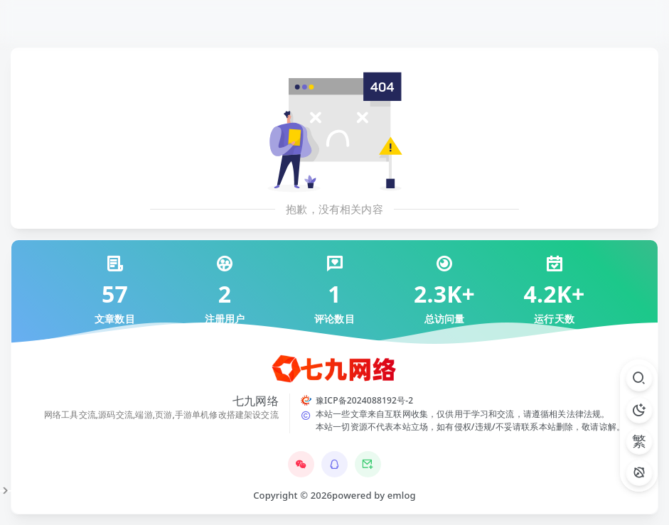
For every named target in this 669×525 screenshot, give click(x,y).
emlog (401, 495)
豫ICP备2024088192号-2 (364, 400)
